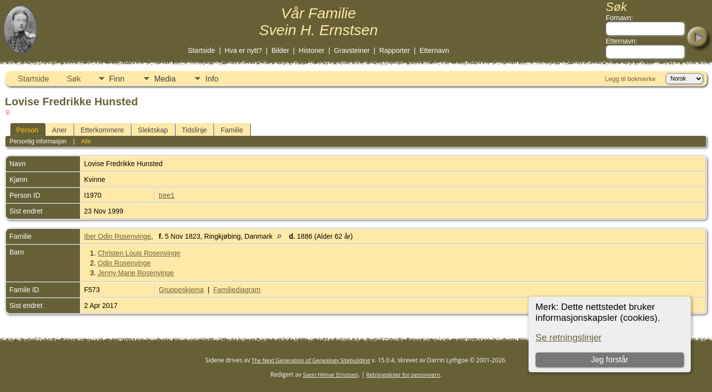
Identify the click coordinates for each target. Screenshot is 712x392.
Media (165, 79)
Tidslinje (194, 130)
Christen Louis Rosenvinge (139, 253)
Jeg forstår (609, 359)
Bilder (280, 50)
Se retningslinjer (568, 337)
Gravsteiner (351, 50)
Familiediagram (237, 290)
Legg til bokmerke (630, 79)
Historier (311, 50)
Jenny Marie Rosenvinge (136, 273)
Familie (232, 130)
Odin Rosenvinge (124, 263)
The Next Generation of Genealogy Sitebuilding (311, 360)
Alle (86, 141)
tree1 (167, 195)
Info (212, 79)
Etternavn (434, 50)
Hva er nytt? (243, 50)
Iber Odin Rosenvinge (117, 236)
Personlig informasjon (37, 141)
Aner (59, 130)
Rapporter (394, 50)
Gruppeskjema (181, 290)
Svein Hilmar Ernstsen (330, 374)
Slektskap (153, 130)
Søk (74, 79)
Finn (117, 79)
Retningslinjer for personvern (403, 374)
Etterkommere (102, 130)
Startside (201, 50)
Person (27, 130)
